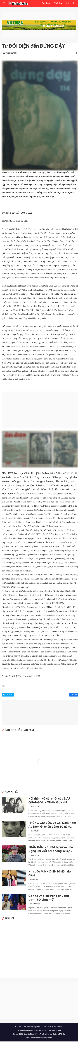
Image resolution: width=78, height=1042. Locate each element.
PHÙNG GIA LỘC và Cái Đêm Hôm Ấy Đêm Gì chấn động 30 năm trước (52, 825)
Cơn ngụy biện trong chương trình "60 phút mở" (48, 898)
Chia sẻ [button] (9, 695)
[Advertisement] (40, 410)
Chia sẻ (74, 695)
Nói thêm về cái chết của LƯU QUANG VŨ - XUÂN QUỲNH (49, 801)
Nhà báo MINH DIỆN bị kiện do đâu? (49, 874)
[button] (67, 3)
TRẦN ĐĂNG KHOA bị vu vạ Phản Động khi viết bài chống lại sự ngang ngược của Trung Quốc (51, 850)
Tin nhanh (46, 3)
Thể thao (58, 3)
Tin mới (10, 919)
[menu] (4, 3)
